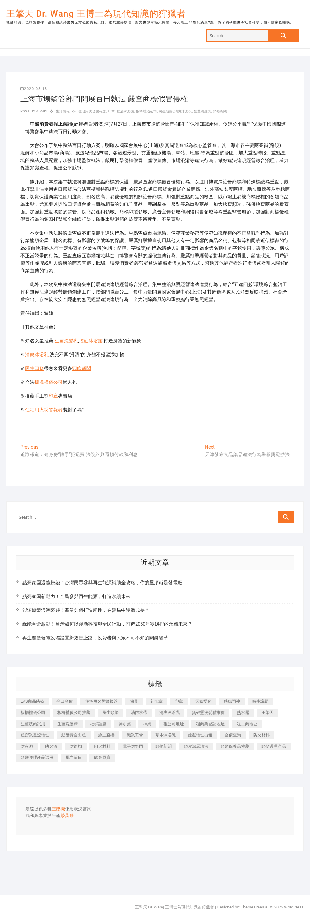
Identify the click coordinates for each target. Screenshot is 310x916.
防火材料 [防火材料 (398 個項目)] (261, 735)
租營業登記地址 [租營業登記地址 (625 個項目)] (35, 735)
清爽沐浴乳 (183, 111)
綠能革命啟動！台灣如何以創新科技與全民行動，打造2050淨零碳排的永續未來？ (107, 624)
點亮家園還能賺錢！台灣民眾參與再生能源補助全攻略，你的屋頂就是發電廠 (102, 583)
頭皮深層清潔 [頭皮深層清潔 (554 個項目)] (196, 746)
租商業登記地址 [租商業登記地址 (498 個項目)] (210, 723)
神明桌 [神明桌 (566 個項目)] (125, 723)
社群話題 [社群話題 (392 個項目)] (98, 723)
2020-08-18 (33, 89)
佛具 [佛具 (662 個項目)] (134, 701)
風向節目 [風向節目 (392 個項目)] (74, 757)
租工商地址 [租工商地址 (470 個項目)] (247, 723)
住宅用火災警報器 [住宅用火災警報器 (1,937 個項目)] (101, 701)
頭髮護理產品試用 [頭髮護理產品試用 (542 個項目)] (37, 757)
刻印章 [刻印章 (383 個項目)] (156, 701)
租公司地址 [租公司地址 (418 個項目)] (173, 723)
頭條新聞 (220, 111)
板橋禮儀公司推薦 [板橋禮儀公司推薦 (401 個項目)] (73, 712)
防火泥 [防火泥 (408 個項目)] (27, 746)
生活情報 (63, 111)
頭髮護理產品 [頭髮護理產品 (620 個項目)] (273, 746)
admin (41, 111)
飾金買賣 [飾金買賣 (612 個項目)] (102, 757)
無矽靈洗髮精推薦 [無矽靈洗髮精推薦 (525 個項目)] (208, 712)
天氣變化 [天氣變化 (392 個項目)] (203, 701)
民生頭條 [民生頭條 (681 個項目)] (110, 712)
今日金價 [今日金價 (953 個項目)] (64, 701)
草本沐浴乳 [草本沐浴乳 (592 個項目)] (165, 735)
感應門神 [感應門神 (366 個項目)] (232, 701)
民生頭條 (166, 111)
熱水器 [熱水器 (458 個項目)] (243, 712)
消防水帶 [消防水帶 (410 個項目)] (139, 712)
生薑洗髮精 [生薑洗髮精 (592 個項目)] (67, 723)
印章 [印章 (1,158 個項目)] (179, 701)
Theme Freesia (254, 907)
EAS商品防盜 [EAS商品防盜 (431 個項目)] (32, 701)
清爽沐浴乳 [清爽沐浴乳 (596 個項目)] (169, 712)
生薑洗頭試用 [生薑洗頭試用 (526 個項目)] (33, 723)
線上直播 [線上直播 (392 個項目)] (106, 735)
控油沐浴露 (125, 111)
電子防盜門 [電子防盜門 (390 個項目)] (133, 746)
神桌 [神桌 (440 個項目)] (147, 723)
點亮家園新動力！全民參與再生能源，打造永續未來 (76, 596)
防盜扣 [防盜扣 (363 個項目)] (76, 746)
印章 (111, 111)
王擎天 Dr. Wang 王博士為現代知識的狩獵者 (96, 13)
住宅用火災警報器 (92, 111)
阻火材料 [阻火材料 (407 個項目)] (102, 746)
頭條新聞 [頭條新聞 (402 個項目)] (163, 746)
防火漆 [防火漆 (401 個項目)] (51, 746)
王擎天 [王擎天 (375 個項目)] (267, 712)
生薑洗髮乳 (202, 111)
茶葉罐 (67, 815)
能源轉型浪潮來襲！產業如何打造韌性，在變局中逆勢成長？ (85, 610)
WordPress (294, 907)
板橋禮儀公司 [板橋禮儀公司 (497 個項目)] (33, 712)
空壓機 (58, 809)
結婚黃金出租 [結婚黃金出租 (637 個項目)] (73, 735)
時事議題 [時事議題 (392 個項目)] (260, 701)
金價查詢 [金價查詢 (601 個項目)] (233, 735)
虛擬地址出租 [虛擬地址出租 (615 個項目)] (200, 735)
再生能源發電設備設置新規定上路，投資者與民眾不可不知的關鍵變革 (95, 638)
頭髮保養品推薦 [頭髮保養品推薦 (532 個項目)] (235, 746)
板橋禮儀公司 (146, 111)
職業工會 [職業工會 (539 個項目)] (135, 735)
